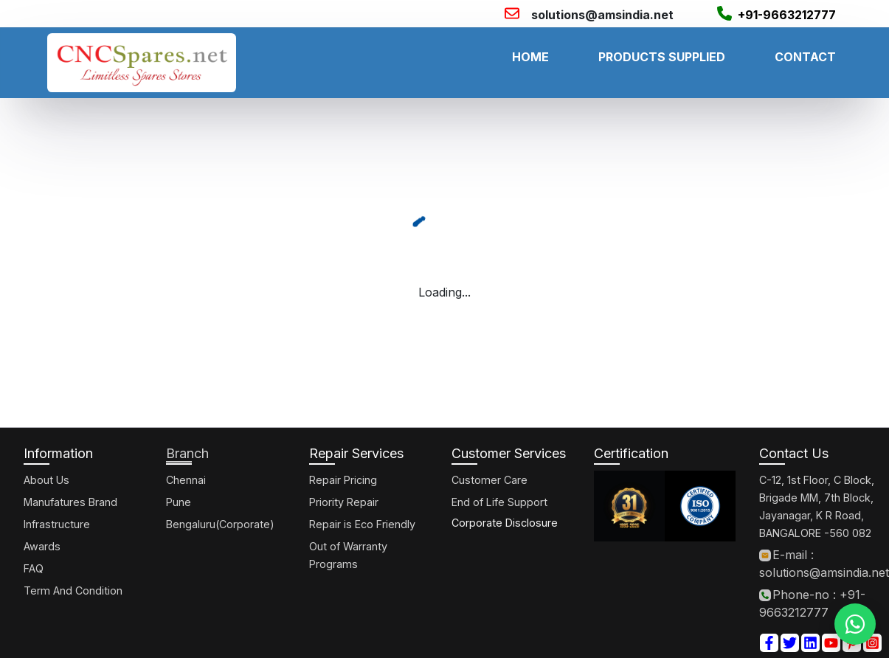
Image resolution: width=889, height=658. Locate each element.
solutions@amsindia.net (602, 14)
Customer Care (489, 480)
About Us (46, 480)
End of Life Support (499, 502)
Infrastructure (57, 524)
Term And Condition (73, 590)
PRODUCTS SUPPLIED (661, 56)
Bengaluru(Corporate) (220, 524)
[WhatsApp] (855, 624)
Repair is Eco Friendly (362, 524)
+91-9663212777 (787, 14)
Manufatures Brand (70, 502)
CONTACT (805, 56)
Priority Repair (343, 502)
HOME (530, 56)
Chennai (186, 480)
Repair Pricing (343, 480)
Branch (187, 453)
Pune (178, 502)
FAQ (34, 568)
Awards (42, 546)
